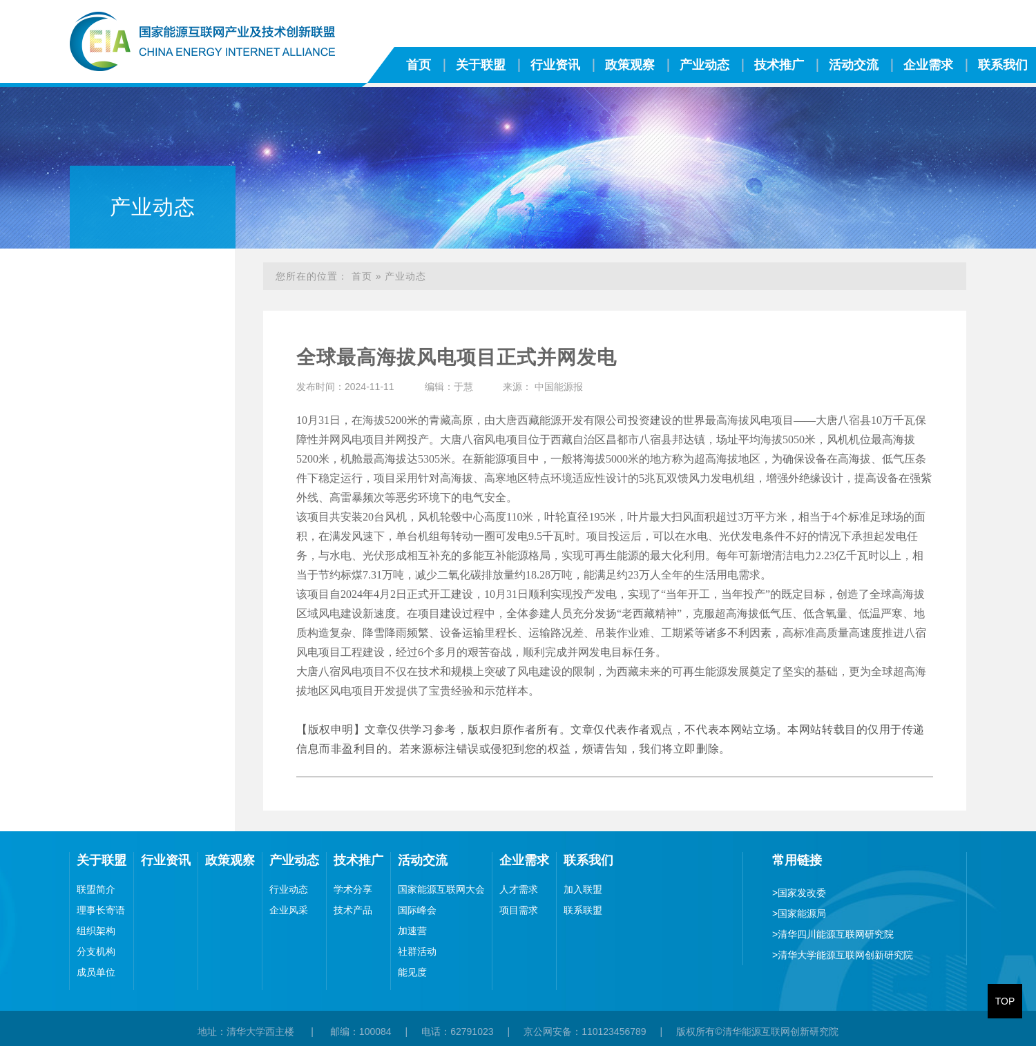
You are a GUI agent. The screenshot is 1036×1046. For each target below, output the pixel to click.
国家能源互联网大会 (441, 889)
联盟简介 (96, 889)
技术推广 (779, 65)
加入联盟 (583, 889)
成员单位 (96, 972)
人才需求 (518, 889)
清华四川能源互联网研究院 (833, 934)
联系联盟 (583, 910)
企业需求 (928, 65)
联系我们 (588, 860)
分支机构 (96, 951)
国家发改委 (799, 892)
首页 (418, 65)
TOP (1005, 1001)
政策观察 (630, 65)
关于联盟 (481, 65)
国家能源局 (799, 913)
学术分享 (353, 889)
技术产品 (353, 910)
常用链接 (797, 860)
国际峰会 (417, 910)
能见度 (412, 972)
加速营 (412, 930)
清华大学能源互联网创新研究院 (842, 954)
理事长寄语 (101, 910)
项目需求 (518, 910)
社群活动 (417, 951)
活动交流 (854, 65)
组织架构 (96, 930)
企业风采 (288, 910)
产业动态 (704, 65)
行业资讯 (555, 65)
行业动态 (288, 889)
